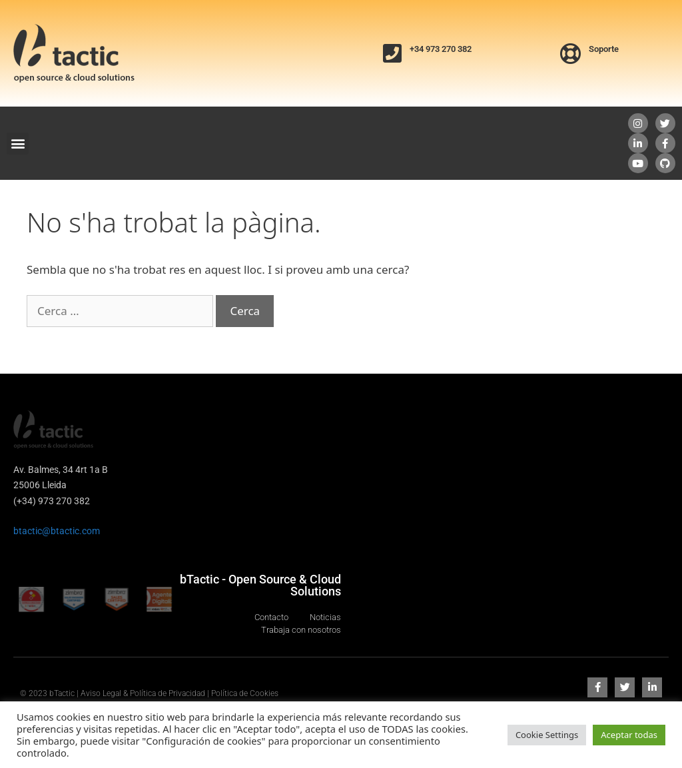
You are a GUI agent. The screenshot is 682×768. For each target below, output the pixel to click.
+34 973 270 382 (441, 49)
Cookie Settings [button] (546, 735)
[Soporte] (570, 53)
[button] (18, 144)
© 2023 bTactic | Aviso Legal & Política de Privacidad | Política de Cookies (149, 693)
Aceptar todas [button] (629, 735)
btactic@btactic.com (56, 531)
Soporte (604, 49)
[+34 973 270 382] (392, 53)
